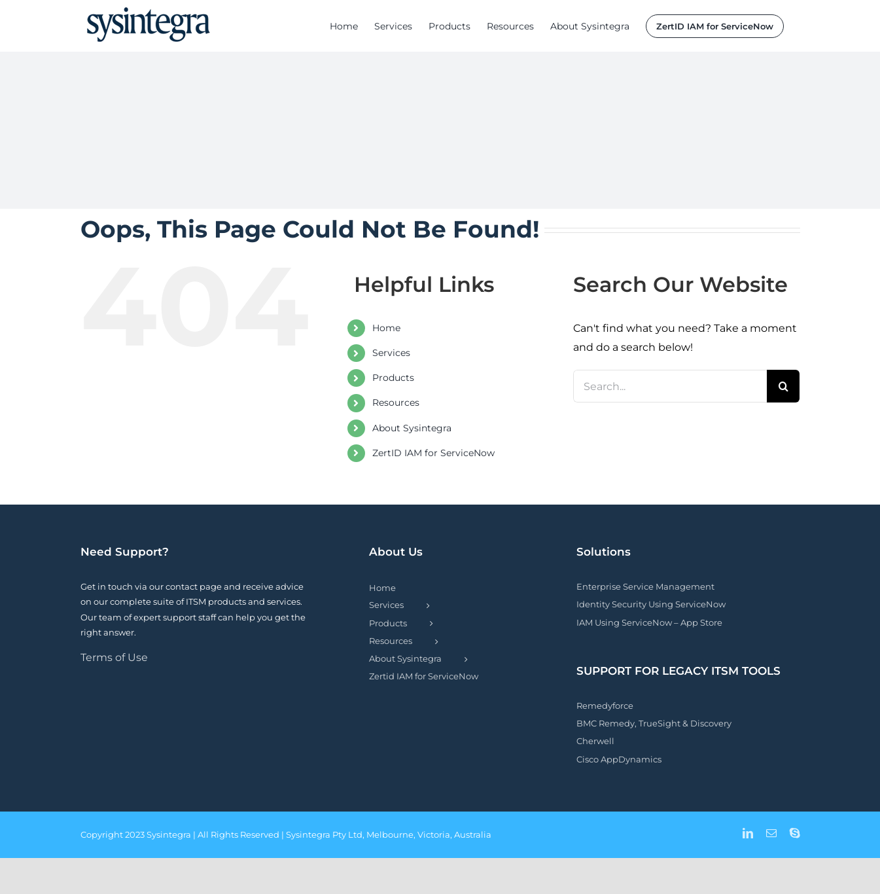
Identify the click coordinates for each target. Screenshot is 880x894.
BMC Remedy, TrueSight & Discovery (653, 723)
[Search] (783, 386)
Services (391, 353)
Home (386, 328)
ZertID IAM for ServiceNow (433, 453)
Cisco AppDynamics (618, 759)
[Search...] (670, 386)
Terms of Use (114, 657)
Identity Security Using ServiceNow (651, 604)
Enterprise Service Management (645, 586)
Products (393, 378)
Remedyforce (604, 705)
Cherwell (595, 741)
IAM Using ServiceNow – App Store (649, 622)
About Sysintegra (411, 428)
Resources (395, 402)
